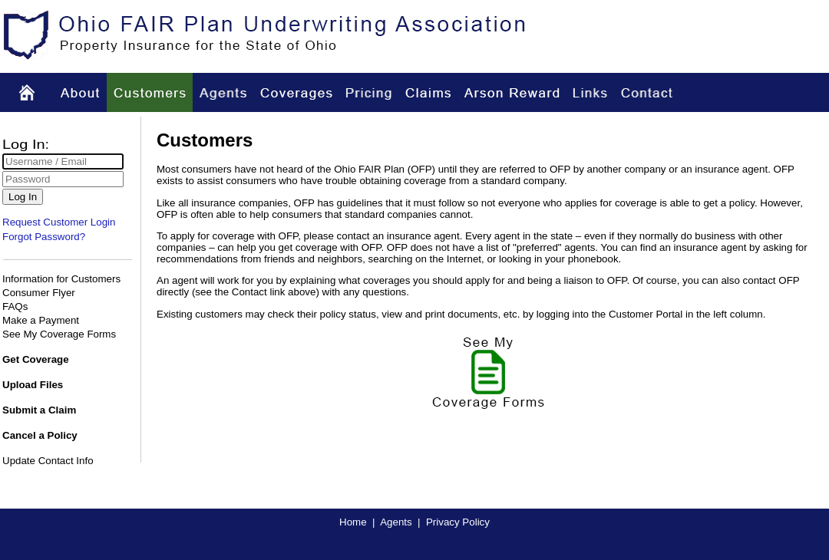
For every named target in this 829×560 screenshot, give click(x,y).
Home (353, 522)
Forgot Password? (43, 236)
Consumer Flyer (38, 292)
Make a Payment (40, 320)
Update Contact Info (48, 460)
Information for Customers (61, 279)
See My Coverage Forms (59, 334)
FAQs (15, 306)
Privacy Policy (458, 522)
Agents (396, 522)
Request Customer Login (58, 222)
